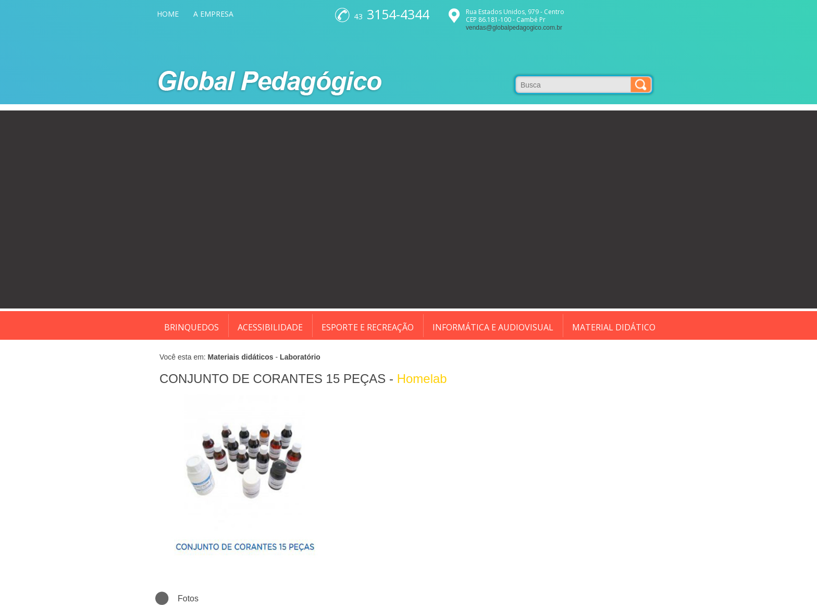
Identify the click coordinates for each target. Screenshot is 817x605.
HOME (168, 14)
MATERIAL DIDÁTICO (613, 327)
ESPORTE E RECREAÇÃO (367, 327)
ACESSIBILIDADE (270, 327)
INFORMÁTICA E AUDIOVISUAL (492, 327)
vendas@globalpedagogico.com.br (514, 27)
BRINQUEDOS (191, 327)
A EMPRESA (213, 14)
